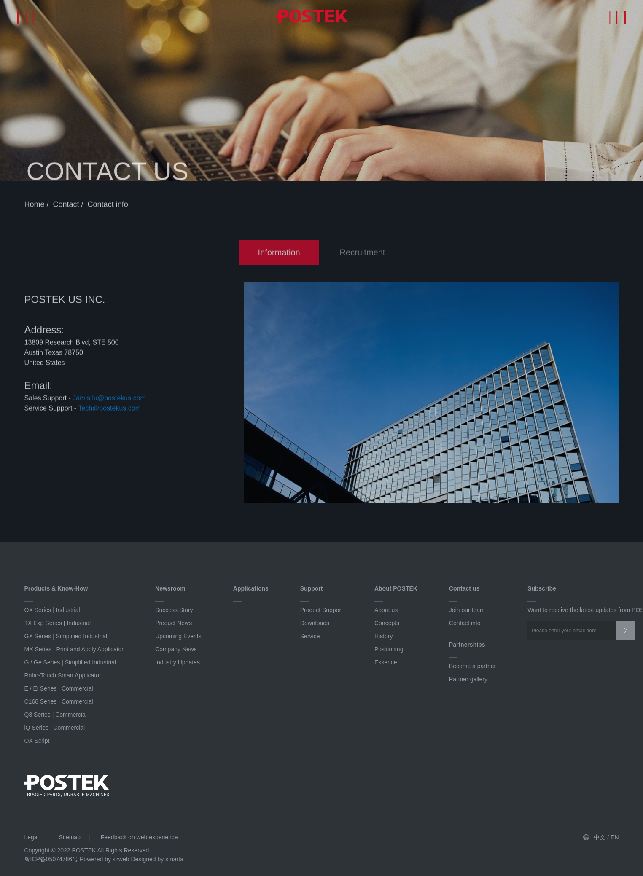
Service (310, 636)
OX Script (37, 740)
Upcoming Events (178, 636)
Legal (31, 837)
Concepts (386, 623)
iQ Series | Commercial (54, 727)
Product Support (321, 610)
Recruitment (362, 253)
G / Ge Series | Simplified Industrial (70, 662)
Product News (173, 623)
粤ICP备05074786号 (51, 859)
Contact (67, 206)
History (383, 636)
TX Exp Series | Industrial (57, 623)
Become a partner (472, 666)
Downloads (314, 623)
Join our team (467, 610)
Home (35, 206)
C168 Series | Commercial (58, 701)
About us (386, 610)
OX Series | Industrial (52, 610)
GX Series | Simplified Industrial (66, 636)
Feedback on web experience (139, 837)
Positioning (389, 649)
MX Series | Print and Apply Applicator (74, 649)
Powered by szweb (104, 859)
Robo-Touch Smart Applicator (62, 675)
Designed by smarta (157, 859)
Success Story (174, 610)
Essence (385, 662)
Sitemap (70, 837)
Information (279, 253)
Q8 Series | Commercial (55, 714)
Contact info (108, 206)
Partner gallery (468, 679)
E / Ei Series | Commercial (58, 688)
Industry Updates (177, 662)
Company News (176, 649)
